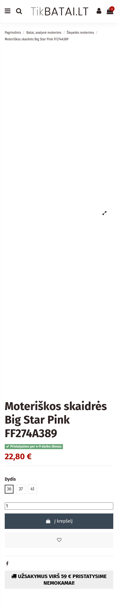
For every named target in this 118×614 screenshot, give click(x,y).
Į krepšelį (59, 521)
